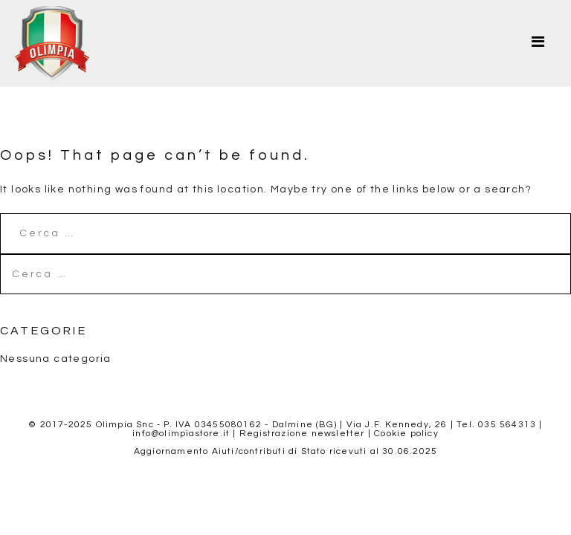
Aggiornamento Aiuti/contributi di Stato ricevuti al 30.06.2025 (285, 451)
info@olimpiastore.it (181, 433)
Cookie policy (406, 433)
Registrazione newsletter (302, 433)
